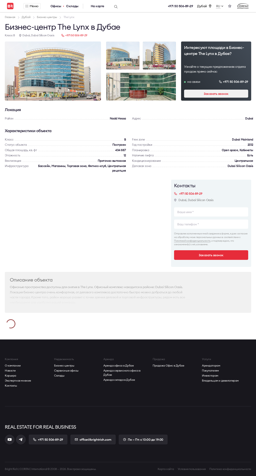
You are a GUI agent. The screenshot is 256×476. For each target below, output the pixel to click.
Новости (10, 370)
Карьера (10, 375)
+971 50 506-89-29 (180, 6)
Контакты (11, 385)
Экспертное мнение (18, 380)
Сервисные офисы (66, 370)
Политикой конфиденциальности (192, 240)
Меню (31, 6)
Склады (72, 6)
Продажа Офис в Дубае (168, 365)
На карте (97, 6)
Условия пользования (192, 469)
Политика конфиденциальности (230, 469)
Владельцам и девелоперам (220, 380)
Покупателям (210, 370)
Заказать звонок (216, 94)
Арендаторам (211, 365)
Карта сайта (166, 469)
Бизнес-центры (64, 365)
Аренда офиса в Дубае (118, 365)
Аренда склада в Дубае (119, 380)
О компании (13, 365)
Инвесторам (210, 375)
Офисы (55, 6)
